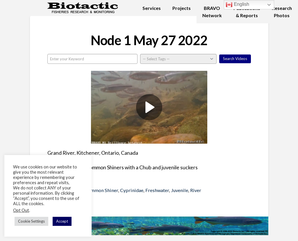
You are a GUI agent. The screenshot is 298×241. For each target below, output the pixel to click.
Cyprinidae (131, 190)
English (237, 4)
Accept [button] (62, 221)
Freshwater (157, 190)
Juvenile (179, 190)
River (195, 190)
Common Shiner (101, 190)
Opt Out (21, 210)
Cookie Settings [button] (31, 221)
